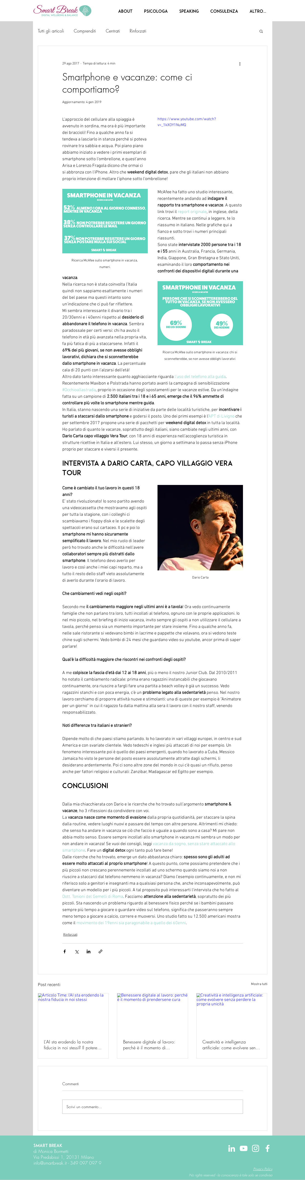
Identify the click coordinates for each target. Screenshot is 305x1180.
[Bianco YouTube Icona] (243, 1148)
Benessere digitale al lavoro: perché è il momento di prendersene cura (149, 1045)
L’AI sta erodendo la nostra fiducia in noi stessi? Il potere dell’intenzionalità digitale (70, 1045)
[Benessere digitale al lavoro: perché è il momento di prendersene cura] (152, 1013)
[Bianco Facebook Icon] (267, 1148)
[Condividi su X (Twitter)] (76, 951)
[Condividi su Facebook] (64, 951)
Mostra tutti (259, 984)
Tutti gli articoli (51, 31)
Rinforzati (138, 31)
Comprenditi (85, 31)
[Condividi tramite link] (100, 951)
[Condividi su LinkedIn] (88, 951)
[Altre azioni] (240, 63)
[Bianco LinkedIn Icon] (231, 1148)
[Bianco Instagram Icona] (255, 1148)
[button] (261, 31)
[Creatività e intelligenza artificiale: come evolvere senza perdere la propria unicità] (232, 1013)
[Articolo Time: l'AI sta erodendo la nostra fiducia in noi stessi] (73, 1013)
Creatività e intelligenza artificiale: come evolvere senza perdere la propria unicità (231, 1045)
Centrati (113, 31)
